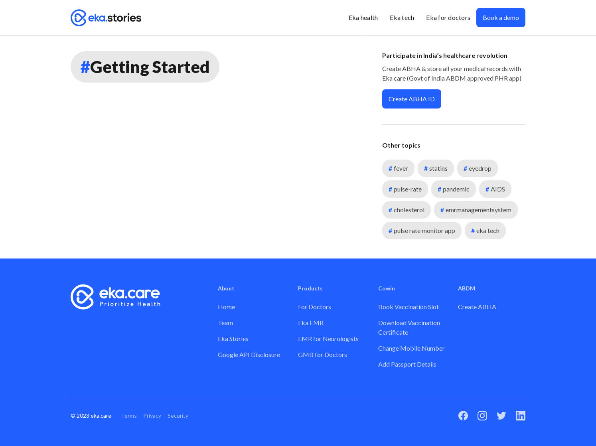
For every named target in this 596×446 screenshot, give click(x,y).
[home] (106, 17)
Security (178, 415)
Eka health (363, 17)
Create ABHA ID (412, 99)
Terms (129, 415)
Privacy (152, 415)
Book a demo (501, 17)
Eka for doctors (448, 17)
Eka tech (402, 17)
